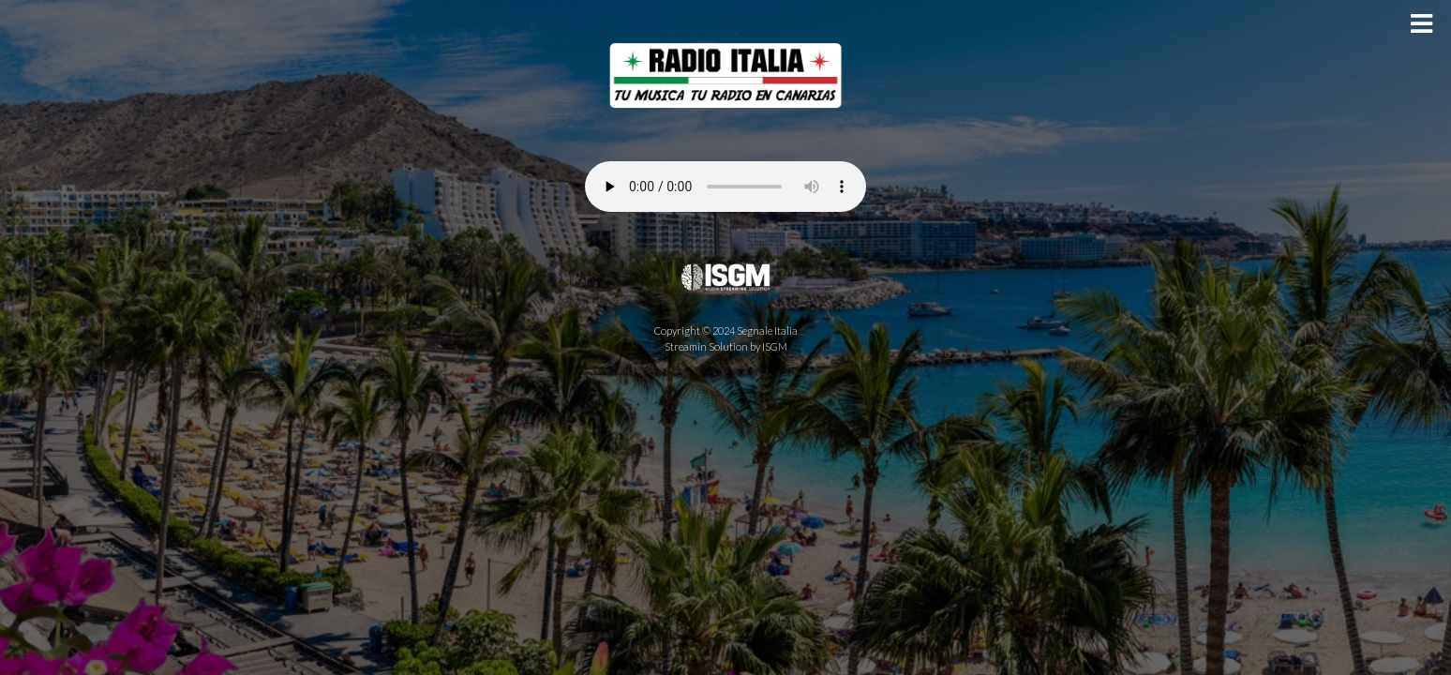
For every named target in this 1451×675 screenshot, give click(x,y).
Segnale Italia (767, 330)
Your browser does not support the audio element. (725, 186)
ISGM (774, 346)
